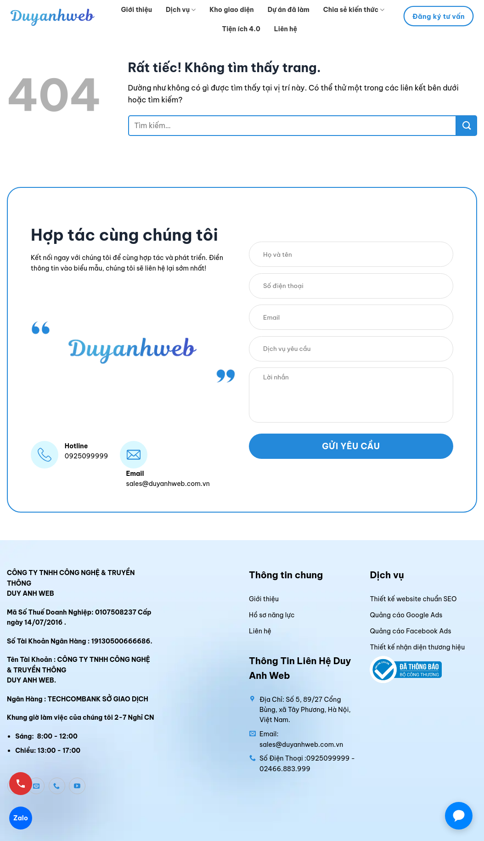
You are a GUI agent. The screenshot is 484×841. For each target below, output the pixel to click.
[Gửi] (466, 125)
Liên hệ (285, 29)
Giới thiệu (136, 10)
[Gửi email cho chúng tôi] (36, 786)
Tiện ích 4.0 (241, 29)
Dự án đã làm (289, 10)
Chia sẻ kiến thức (353, 10)
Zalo (20, 818)
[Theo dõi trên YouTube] (77, 786)
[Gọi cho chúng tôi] (57, 786)
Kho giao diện (231, 10)
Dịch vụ (181, 10)
